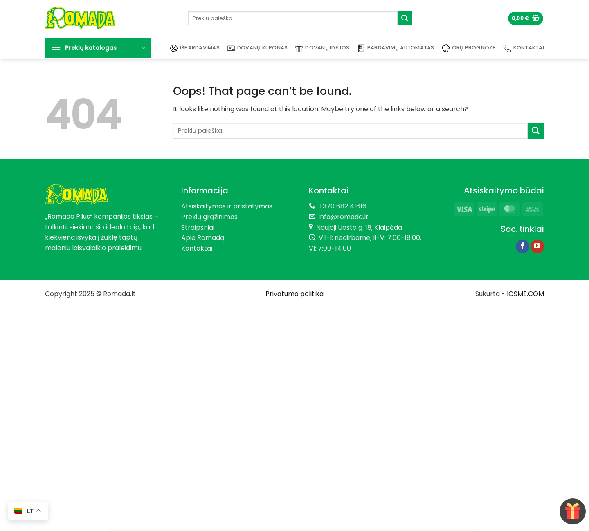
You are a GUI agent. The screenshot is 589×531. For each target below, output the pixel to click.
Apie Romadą (203, 237)
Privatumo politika (294, 293)
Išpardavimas (195, 48)
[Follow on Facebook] (522, 246)
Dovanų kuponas (257, 48)
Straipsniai (197, 227)
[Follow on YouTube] (537, 246)
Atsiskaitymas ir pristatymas (226, 206)
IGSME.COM (525, 293)
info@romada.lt (342, 217)
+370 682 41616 (342, 206)
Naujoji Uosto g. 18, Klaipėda (359, 227)
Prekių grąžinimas (209, 217)
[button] (525, 18)
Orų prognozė (469, 48)
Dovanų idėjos (322, 48)
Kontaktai (523, 48)
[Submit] (404, 18)
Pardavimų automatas (395, 48)
